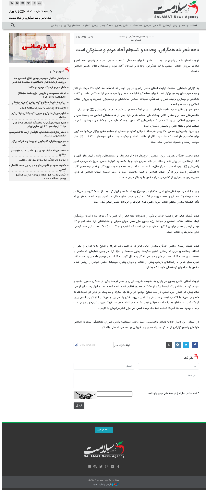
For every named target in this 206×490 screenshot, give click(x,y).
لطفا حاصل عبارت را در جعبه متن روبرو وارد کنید (173, 393)
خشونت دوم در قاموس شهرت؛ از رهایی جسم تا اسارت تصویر (36, 167)
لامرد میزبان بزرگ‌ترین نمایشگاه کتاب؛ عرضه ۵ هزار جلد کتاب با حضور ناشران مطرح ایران (38, 125)
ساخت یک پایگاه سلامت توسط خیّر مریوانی (41, 160)
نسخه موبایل (103, 430)
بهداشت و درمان (180, 25)
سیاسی (146, 25)
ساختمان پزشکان (71, 25)
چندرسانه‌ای (55, 25)
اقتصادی (156, 25)
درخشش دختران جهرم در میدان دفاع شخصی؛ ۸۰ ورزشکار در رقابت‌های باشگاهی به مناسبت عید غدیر (38, 80)
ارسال (78, 406)
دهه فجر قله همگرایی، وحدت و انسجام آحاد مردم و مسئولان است (136, 50)
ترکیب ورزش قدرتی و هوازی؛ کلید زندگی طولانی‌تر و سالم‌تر (37, 115)
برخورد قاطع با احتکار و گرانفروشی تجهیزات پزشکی (37, 102)
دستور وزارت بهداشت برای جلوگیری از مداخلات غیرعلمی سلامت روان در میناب (36, 134)
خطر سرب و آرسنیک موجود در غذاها (46, 87)
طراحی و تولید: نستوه (105, 484)
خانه (193, 25)
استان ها (85, 25)
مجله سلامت (135, 25)
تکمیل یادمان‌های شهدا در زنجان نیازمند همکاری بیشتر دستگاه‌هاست (39, 177)
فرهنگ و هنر (106, 25)
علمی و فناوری (120, 25)
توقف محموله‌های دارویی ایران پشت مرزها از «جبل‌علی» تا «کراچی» (41, 95)
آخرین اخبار (56, 71)
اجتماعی (166, 25)
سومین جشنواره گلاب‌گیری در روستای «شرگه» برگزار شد (38, 143)
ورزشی (94, 25)
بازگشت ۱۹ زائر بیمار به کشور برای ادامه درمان (42, 108)
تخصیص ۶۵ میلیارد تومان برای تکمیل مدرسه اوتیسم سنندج (37, 153)
